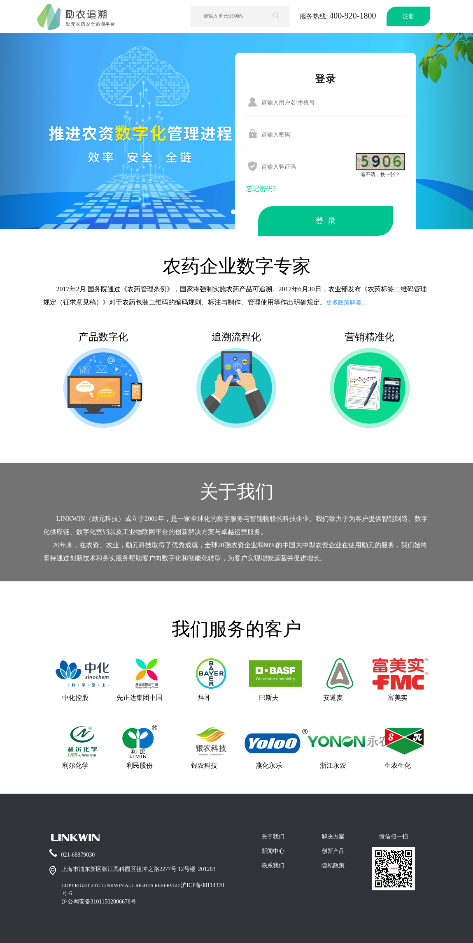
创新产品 (333, 851)
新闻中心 (272, 851)
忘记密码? (260, 188)
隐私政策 (333, 865)
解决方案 (333, 837)
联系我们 (272, 865)
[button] (35, 131)
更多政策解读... (346, 303)
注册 (408, 16)
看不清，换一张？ (380, 174)
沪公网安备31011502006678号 (99, 902)
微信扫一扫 (393, 837)
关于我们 (272, 837)
